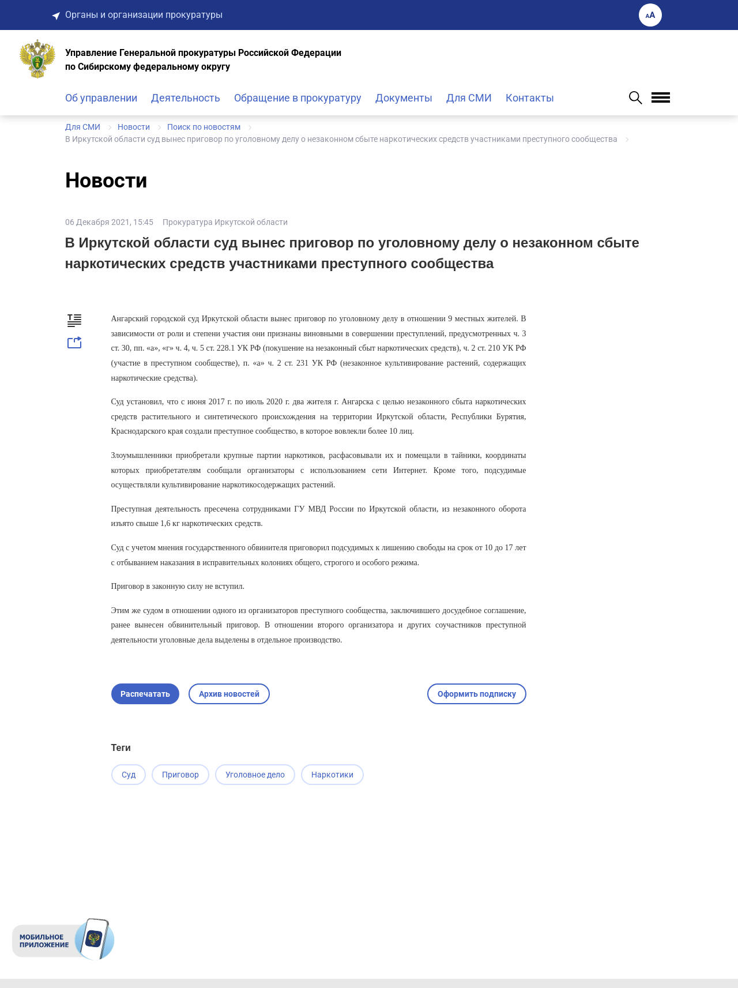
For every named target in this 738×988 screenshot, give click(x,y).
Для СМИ (469, 98)
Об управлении (101, 98)
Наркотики (343, 774)
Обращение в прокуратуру (298, 98)
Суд (128, 774)
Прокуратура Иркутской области (225, 222)
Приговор (183, 774)
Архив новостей (229, 693)
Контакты (530, 98)
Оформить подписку (477, 693)
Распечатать (145, 693)
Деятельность (185, 98)
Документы (403, 98)
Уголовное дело (262, 774)
